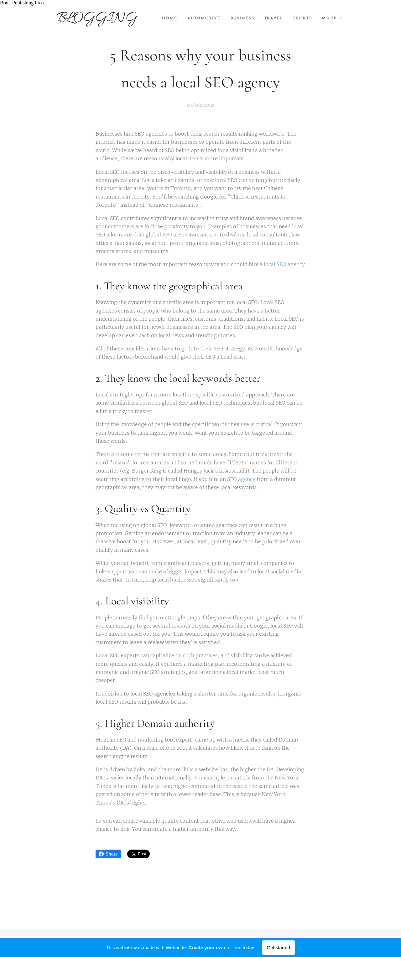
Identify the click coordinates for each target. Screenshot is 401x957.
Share (108, 853)
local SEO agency (284, 264)
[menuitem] (192, 18)
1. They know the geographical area (169, 285)
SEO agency (241, 479)
